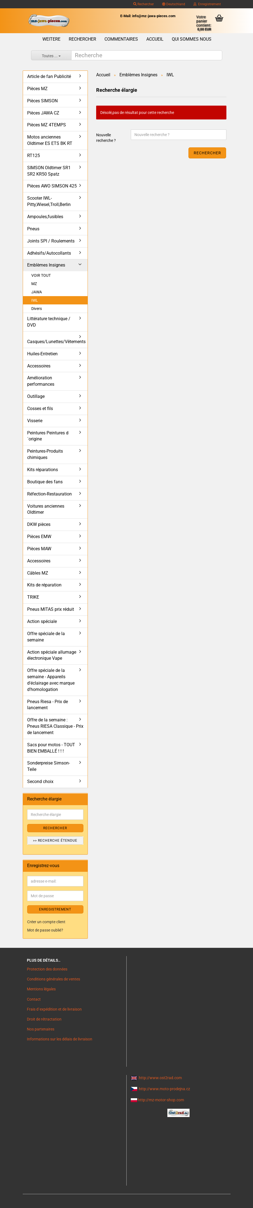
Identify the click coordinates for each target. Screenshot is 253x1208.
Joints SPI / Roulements (51, 241)
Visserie (34, 420)
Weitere (51, 39)
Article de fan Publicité (49, 76)
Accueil (154, 39)
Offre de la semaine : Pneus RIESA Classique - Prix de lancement (55, 726)
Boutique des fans (45, 481)
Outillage (36, 396)
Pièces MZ (37, 88)
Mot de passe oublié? (45, 930)
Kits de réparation (44, 585)
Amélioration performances (40, 381)
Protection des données (47, 969)
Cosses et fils (40, 408)
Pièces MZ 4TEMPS (46, 124)
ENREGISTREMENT (55, 909)
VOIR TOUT (41, 275)
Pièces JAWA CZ (43, 113)
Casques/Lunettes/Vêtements (56, 341)
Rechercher (143, 4)
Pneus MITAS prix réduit (50, 609)
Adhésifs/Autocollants (49, 253)
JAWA (36, 292)
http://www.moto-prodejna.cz (164, 1089)
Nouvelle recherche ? (106, 138)
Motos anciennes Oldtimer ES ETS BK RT (49, 140)
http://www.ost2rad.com (160, 1078)
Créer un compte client (46, 922)
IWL (34, 300)
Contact (34, 999)
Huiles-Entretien (42, 353)
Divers (36, 308)
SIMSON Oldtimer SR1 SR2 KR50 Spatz (49, 171)
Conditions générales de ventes (53, 979)
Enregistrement (207, 4)
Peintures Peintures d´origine (47, 436)
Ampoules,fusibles (45, 216)
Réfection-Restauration (49, 494)
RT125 (33, 155)
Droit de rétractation (44, 1019)
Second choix (40, 781)
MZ (34, 283)
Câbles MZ (37, 573)
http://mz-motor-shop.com (161, 1100)
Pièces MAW (39, 548)
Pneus (33, 228)
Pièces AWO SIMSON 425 (52, 186)
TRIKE (33, 597)
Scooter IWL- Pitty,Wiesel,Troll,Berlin (49, 201)
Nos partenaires (40, 1029)
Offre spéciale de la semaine (46, 637)
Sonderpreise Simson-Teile (48, 766)
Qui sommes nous (191, 39)
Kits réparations (42, 469)
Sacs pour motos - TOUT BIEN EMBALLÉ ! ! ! (51, 748)
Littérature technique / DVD (48, 322)
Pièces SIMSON (42, 100)
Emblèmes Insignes (46, 265)
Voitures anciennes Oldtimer (45, 509)
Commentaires (121, 39)
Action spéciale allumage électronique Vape (51, 655)
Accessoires (38, 366)
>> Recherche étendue (55, 840)
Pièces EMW (39, 536)
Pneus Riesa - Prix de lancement (47, 705)
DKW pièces (38, 524)
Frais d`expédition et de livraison (54, 1009)
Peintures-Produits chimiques (45, 454)
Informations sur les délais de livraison (59, 1039)
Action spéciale (42, 621)
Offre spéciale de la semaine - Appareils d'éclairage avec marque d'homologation (51, 680)
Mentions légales (41, 989)
